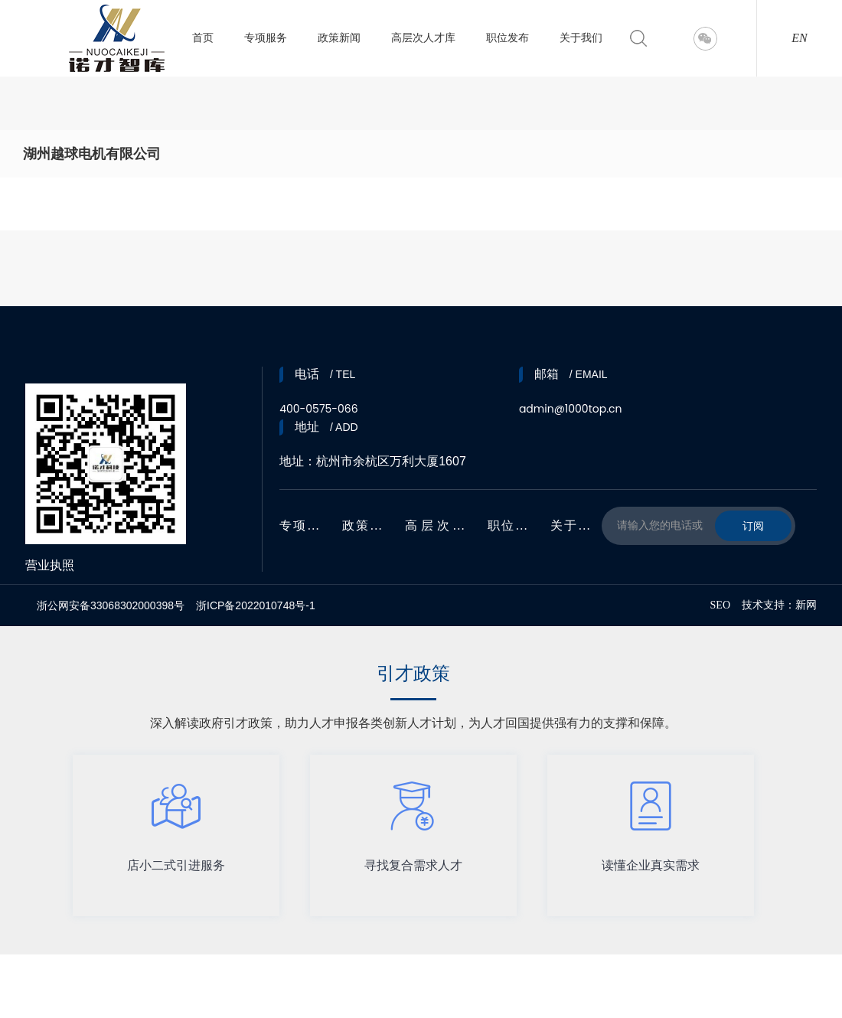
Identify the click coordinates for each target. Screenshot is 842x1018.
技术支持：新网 (779, 605)
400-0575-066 (318, 408)
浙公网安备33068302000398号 (110, 605)
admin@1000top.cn (570, 408)
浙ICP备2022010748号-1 (255, 605)
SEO (720, 605)
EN (799, 37)
